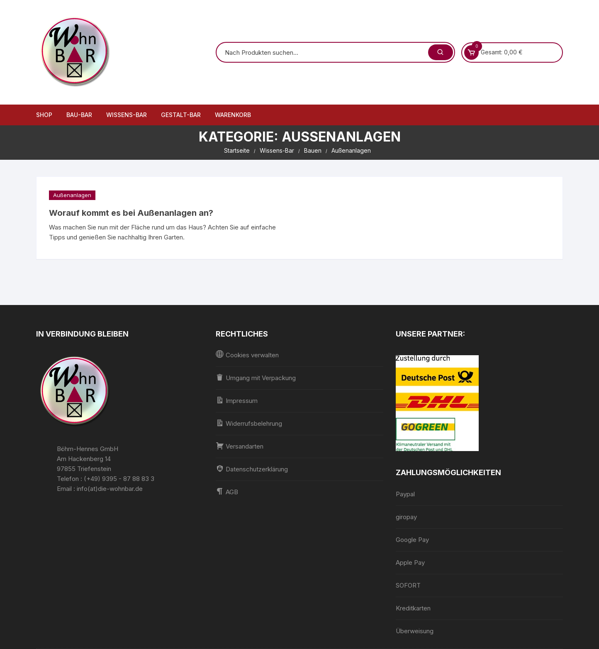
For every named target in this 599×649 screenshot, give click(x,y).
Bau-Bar (79, 114)
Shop (44, 114)
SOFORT (408, 585)
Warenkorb (233, 114)
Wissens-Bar (126, 114)
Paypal (405, 494)
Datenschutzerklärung (252, 468)
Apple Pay (410, 562)
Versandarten (239, 446)
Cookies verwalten (247, 354)
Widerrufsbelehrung (249, 423)
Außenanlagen (72, 195)
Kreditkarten (413, 608)
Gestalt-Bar (181, 114)
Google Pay (412, 540)
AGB (227, 491)
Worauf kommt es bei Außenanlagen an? (131, 213)
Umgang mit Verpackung (256, 377)
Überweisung (414, 631)
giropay (406, 517)
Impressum (237, 400)
